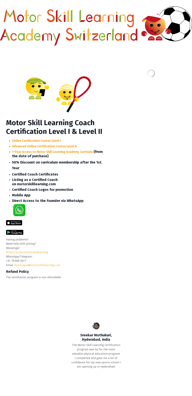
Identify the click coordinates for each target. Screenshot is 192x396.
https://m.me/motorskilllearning (27, 252)
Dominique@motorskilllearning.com (37, 265)
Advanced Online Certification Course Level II (49, 146)
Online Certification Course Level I (40, 140)
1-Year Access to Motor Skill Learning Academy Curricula (58, 152)
